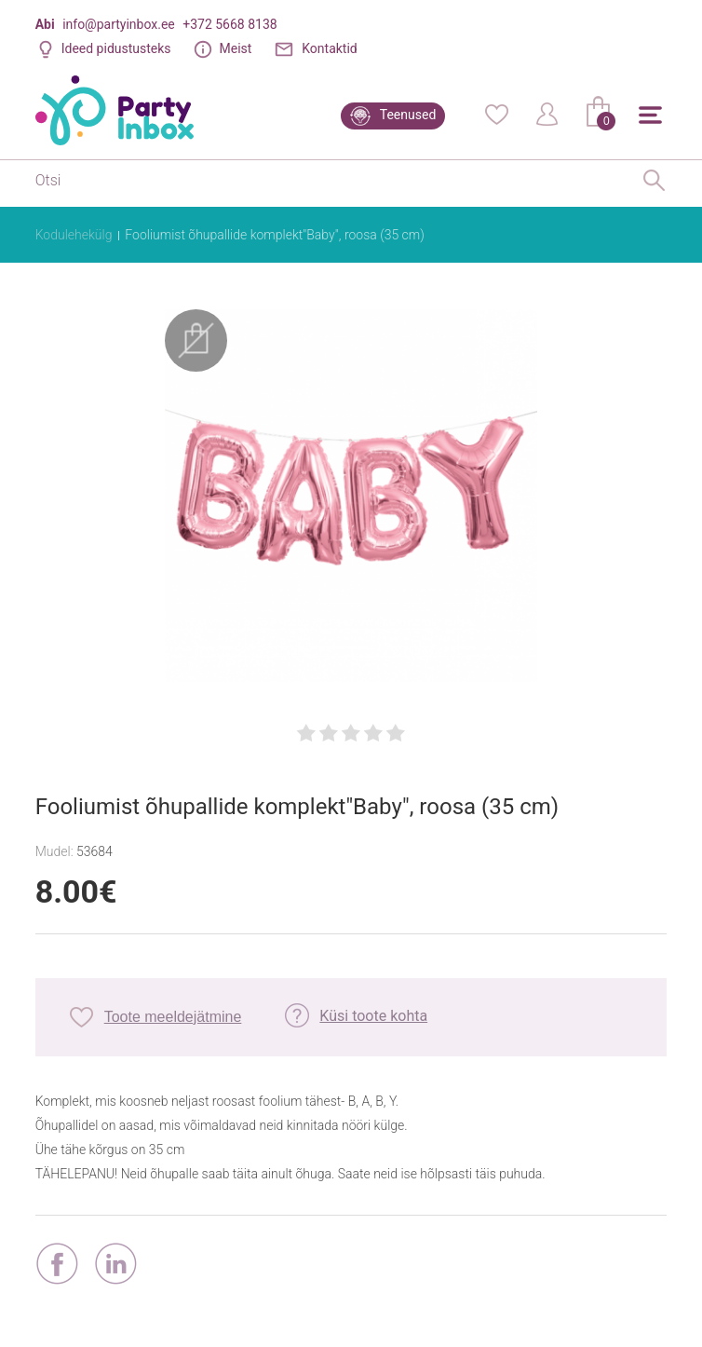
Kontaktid (330, 48)
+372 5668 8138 (229, 24)
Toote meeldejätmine (173, 1013)
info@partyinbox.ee (118, 24)
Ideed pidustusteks (116, 48)
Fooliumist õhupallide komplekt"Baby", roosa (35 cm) (274, 234)
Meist (235, 48)
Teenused (408, 114)
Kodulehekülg (74, 234)
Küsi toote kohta (373, 1012)
